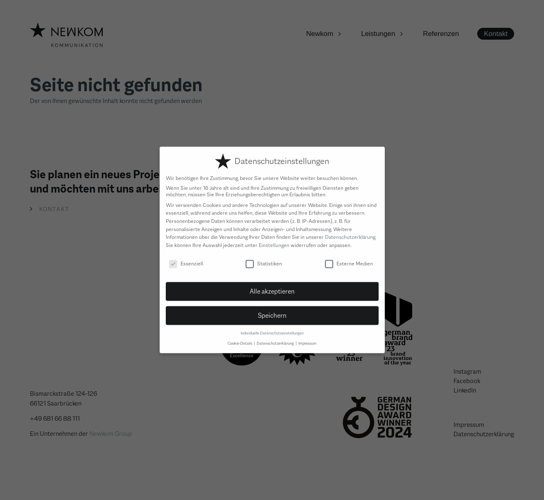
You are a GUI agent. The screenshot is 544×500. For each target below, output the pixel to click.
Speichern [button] (272, 310)
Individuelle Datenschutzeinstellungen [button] (272, 328)
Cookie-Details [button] (240, 338)
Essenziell (186, 258)
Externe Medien (349, 258)
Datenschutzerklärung (350, 232)
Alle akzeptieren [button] (272, 286)
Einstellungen (274, 239)
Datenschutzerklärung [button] (276, 338)
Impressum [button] (307, 338)
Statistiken (264, 258)
